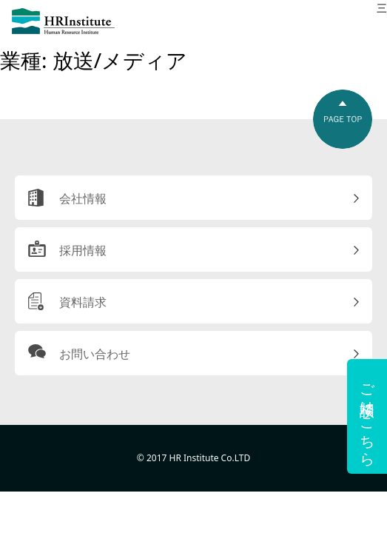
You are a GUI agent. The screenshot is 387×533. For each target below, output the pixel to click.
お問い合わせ (94, 354)
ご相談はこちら (367, 416)
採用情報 (83, 250)
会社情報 (83, 198)
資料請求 (83, 302)
